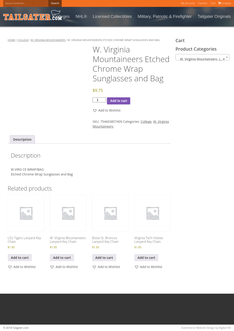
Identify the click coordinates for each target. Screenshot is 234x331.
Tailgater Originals (214, 16)
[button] (106, 110)
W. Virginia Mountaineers (48, 40)
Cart (212, 3)
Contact (202, 3)
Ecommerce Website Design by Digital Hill (206, 327)
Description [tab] (22, 139)
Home (11, 40)
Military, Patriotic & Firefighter (165, 16)
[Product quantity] (99, 99)
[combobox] (203, 57)
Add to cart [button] (20, 257)
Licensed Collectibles (112, 16)
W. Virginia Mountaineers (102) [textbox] (202, 59)
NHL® (81, 16)
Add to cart (118, 101)
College (23, 40)
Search (55, 3)
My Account (188, 3)
